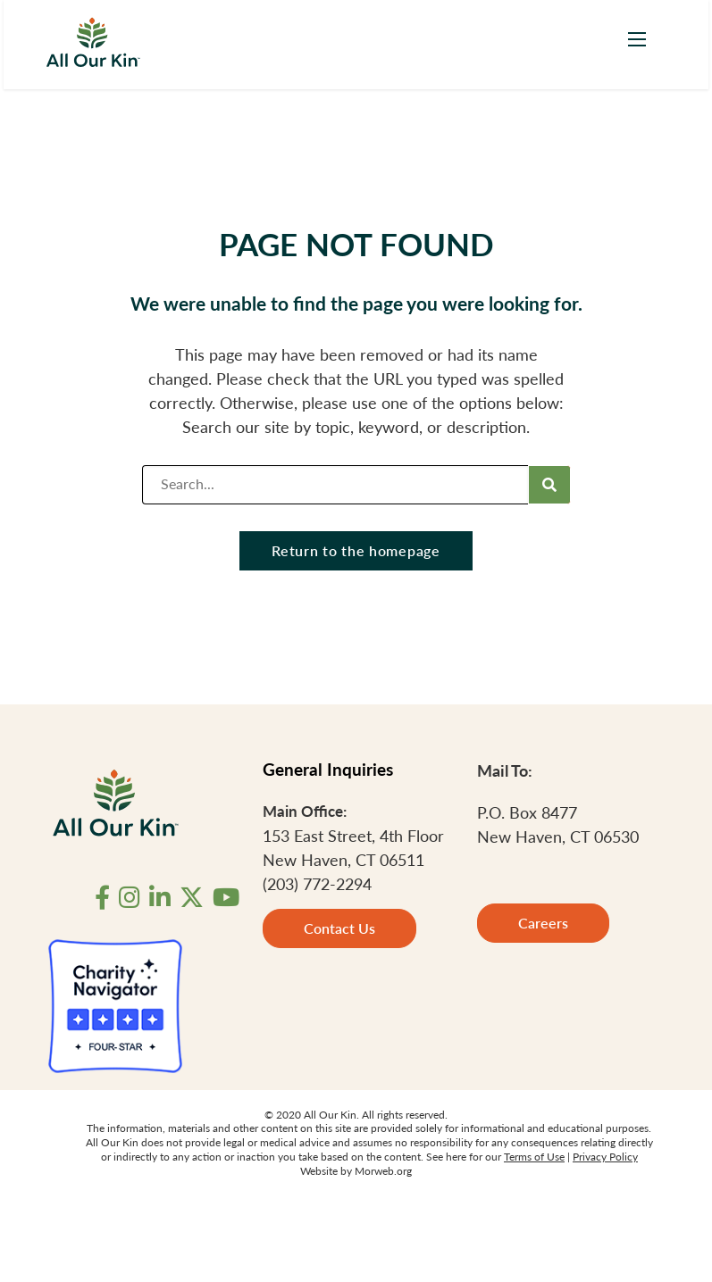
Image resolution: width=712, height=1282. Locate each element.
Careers (543, 922)
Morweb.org (383, 1170)
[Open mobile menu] (637, 39)
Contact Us (339, 928)
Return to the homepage (356, 550)
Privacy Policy (605, 1156)
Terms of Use (534, 1156)
